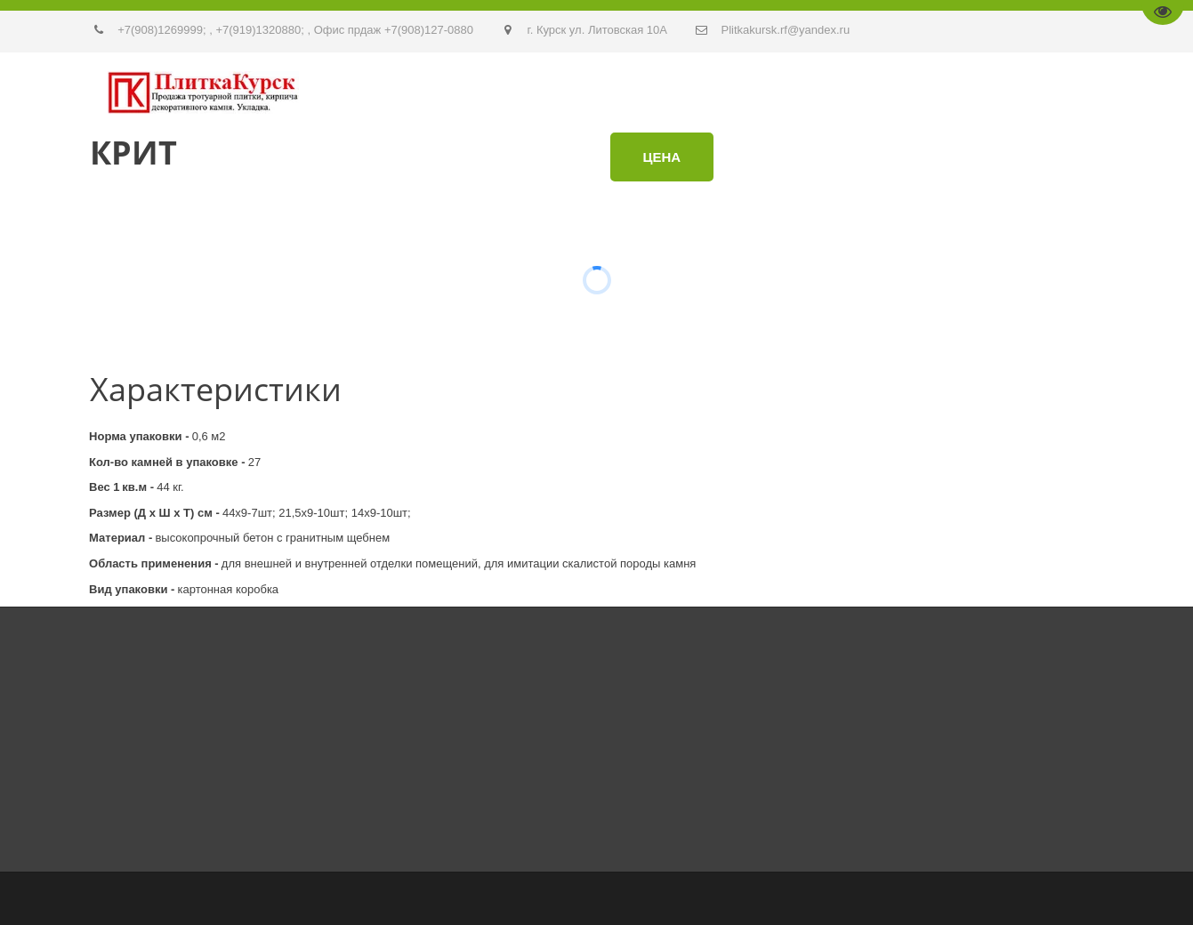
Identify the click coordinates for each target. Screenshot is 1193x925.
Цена (662, 157)
